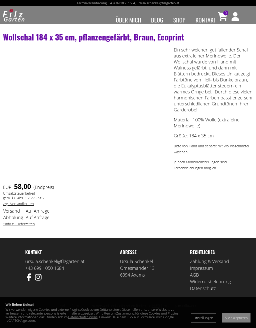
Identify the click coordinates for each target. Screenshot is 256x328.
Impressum (201, 275)
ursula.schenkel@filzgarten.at (157, 3)
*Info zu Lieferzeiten (19, 231)
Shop (179, 19)
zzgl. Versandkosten (18, 210)
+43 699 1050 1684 (121, 3)
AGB (194, 282)
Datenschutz (203, 295)
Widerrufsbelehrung (210, 289)
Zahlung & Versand (209, 268)
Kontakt (206, 19)
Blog (157, 19)
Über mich (128, 19)
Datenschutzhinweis (83, 317)
